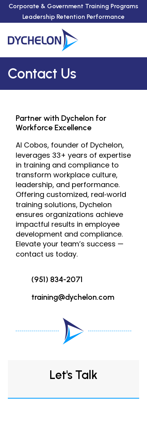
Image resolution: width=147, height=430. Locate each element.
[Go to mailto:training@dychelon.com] (73, 297)
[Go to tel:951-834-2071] (73, 279)
